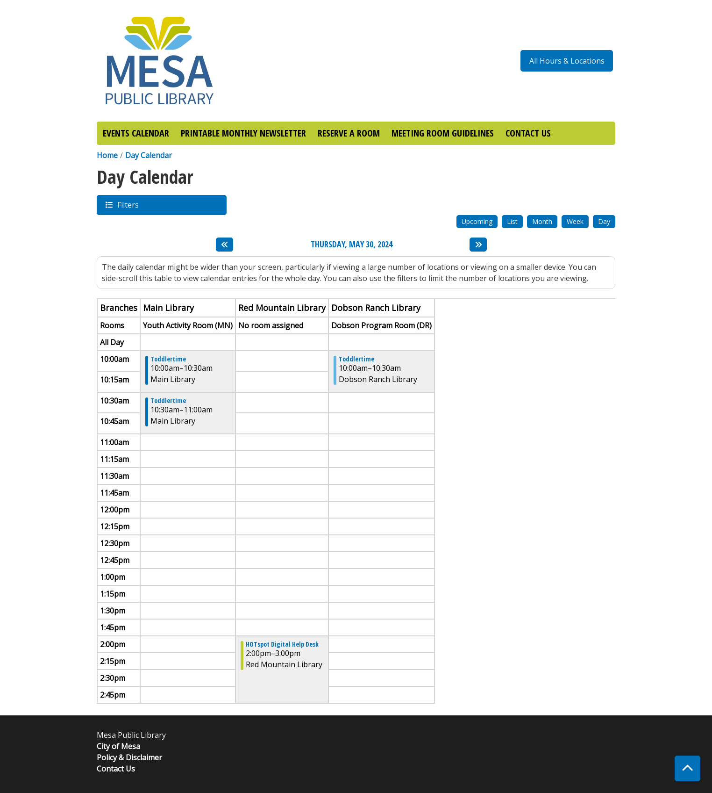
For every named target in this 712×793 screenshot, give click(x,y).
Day (604, 221)
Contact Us (116, 769)
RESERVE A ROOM (349, 133)
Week (575, 221)
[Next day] (478, 245)
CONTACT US (528, 133)
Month (542, 221)
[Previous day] (224, 245)
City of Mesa (118, 746)
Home (107, 155)
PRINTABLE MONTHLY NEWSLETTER (243, 133)
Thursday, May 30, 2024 (351, 244)
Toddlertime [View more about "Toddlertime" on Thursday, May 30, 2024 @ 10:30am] (168, 400)
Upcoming (477, 221)
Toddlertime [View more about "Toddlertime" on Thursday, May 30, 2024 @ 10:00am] (168, 359)
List (512, 221)
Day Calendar (148, 155)
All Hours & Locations (567, 61)
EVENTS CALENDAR (136, 133)
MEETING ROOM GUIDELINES (443, 133)
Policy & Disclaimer (129, 757)
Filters (127, 204)
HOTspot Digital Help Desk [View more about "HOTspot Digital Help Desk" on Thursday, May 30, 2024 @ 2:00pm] (282, 644)
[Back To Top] (687, 768)
